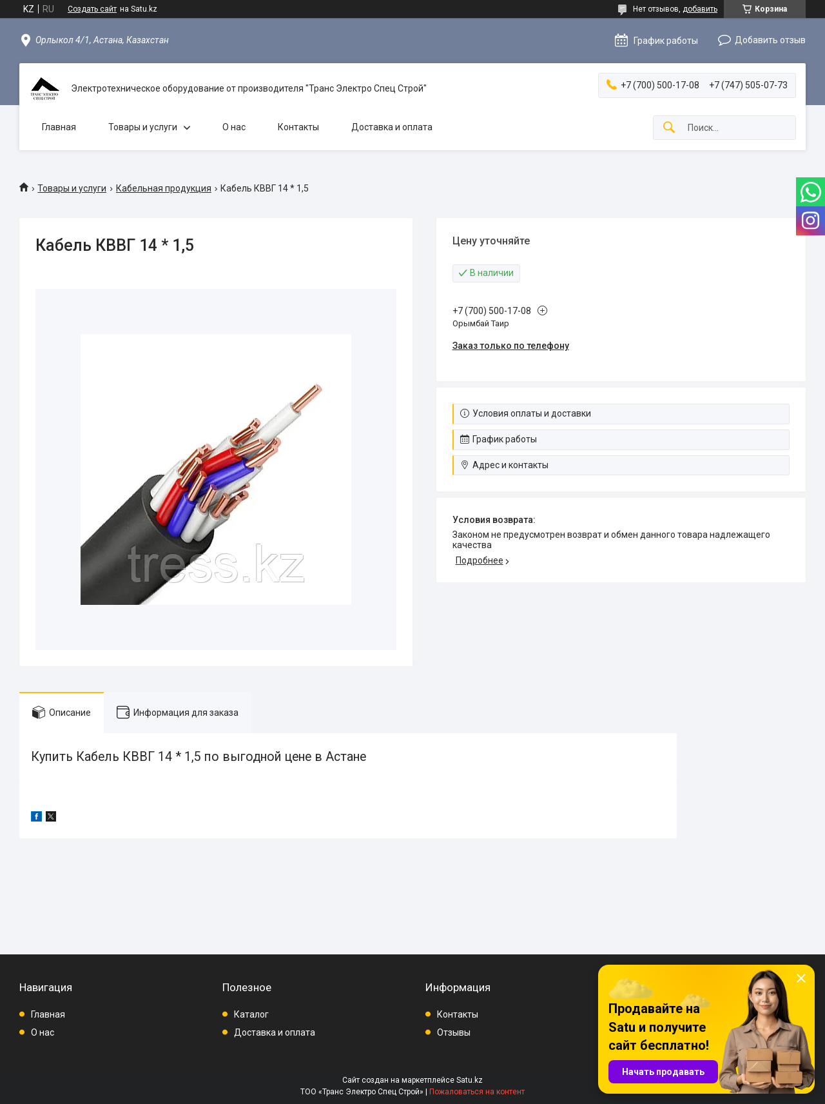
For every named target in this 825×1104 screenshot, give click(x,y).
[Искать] (669, 128)
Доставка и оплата (391, 127)
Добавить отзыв (770, 40)
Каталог (251, 1014)
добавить (700, 9)
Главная (59, 127)
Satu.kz (469, 1080)
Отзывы (454, 1032)
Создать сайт (92, 9)
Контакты (298, 127)
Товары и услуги (142, 127)
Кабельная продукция (163, 188)
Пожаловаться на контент (477, 1091)
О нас (234, 127)
